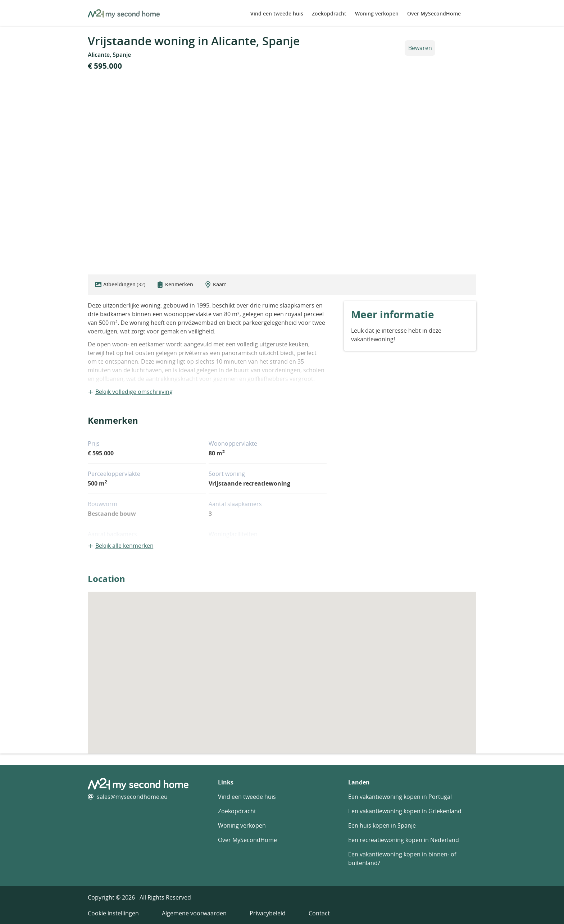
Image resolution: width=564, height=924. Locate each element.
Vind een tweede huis (276, 13)
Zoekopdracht (329, 13)
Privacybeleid (268, 913)
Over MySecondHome (434, 13)
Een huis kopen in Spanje (382, 825)
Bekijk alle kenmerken (121, 546)
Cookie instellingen (113, 913)
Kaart (215, 284)
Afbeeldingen (120, 284)
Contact (319, 913)
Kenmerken (175, 284)
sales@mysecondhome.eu (132, 797)
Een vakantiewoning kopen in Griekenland (404, 811)
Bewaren (420, 48)
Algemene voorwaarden (194, 913)
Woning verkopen (377, 13)
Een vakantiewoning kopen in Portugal (400, 797)
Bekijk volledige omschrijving (130, 392)
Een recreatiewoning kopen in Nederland (403, 840)
